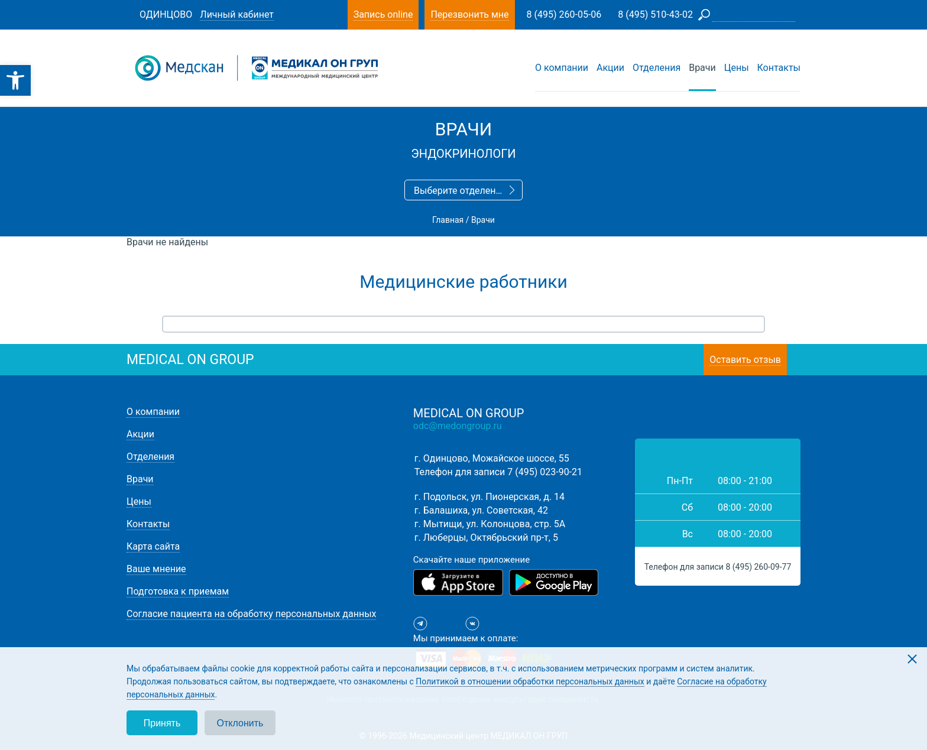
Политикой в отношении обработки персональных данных (530, 681)
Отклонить (240, 723)
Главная (448, 220)
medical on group (190, 360)
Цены (736, 67)
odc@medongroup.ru (457, 425)
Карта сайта (153, 546)
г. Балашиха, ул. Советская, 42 (481, 510)
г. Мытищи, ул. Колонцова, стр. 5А (489, 524)
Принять (162, 723)
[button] (15, 80)
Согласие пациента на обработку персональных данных (251, 613)
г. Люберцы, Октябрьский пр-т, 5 (486, 537)
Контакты (778, 67)
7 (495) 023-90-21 (544, 472)
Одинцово (166, 14)
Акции (610, 67)
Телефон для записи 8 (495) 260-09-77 (718, 567)
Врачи (702, 67)
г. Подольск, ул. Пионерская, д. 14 (489, 496)
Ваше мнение (156, 568)
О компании (561, 67)
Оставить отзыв (745, 359)
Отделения (656, 67)
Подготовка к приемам (178, 591)
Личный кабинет (237, 14)
